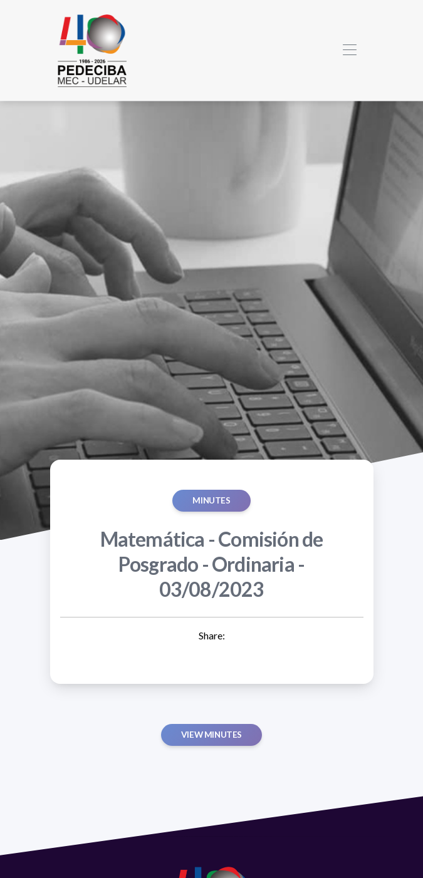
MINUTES (211, 500)
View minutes (211, 735)
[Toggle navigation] (350, 50)
